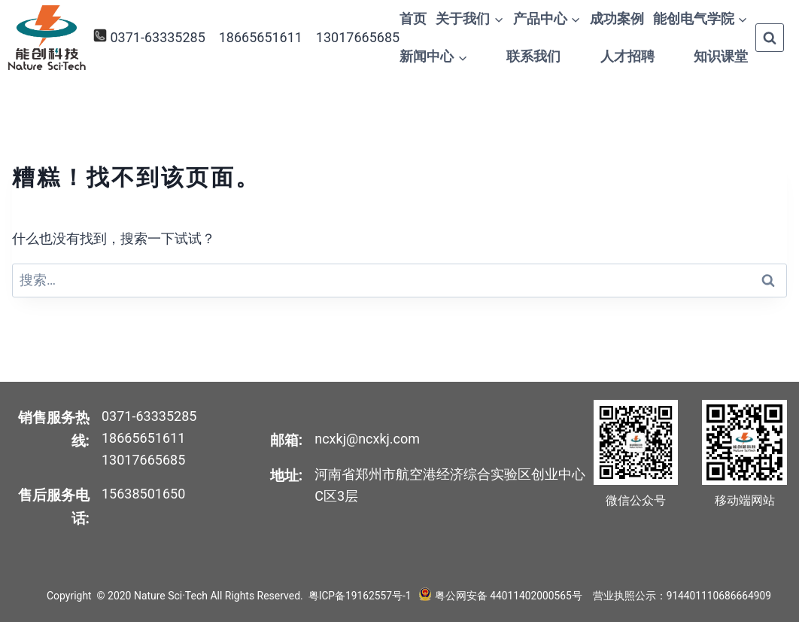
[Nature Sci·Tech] (47, 38)
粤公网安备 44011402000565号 (507, 596)
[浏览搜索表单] (769, 37)
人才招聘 (627, 56)
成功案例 (617, 18)
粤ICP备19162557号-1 (360, 596)
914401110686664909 (719, 596)
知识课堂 (721, 56)
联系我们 (533, 56)
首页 (413, 18)
